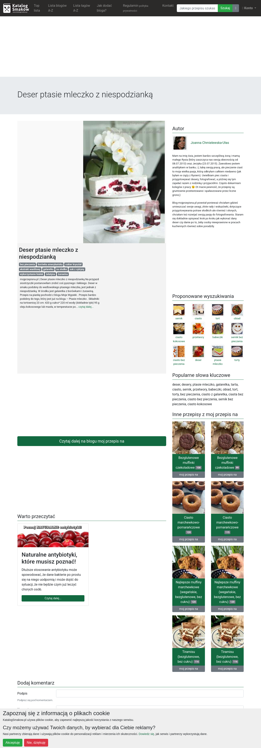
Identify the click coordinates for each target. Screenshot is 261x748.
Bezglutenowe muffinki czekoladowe (188, 462)
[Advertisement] (130, 48)
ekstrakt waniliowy (30, 269)
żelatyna (50, 274)
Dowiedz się (146, 734)
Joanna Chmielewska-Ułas (200, 143)
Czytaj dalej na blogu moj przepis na (91, 441)
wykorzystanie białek (31, 274)
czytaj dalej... (86, 306)
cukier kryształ (73, 264)
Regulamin (135, 8)
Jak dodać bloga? (104, 8)
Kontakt (168, 6)
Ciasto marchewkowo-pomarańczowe (188, 525)
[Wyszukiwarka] (197, 8)
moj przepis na (188, 474)
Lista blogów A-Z (57, 8)
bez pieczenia (27, 264)
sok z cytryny (77, 269)
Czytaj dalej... (53, 598)
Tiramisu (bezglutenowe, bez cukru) (189, 657)
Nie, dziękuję (36, 742)
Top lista (37, 8)
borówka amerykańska (50, 264)
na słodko (61, 269)
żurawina (63, 274)
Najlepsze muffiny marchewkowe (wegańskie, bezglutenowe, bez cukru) (188, 592)
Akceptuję (13, 742)
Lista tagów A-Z (81, 8)
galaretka (48, 269)
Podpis (22, 693)
